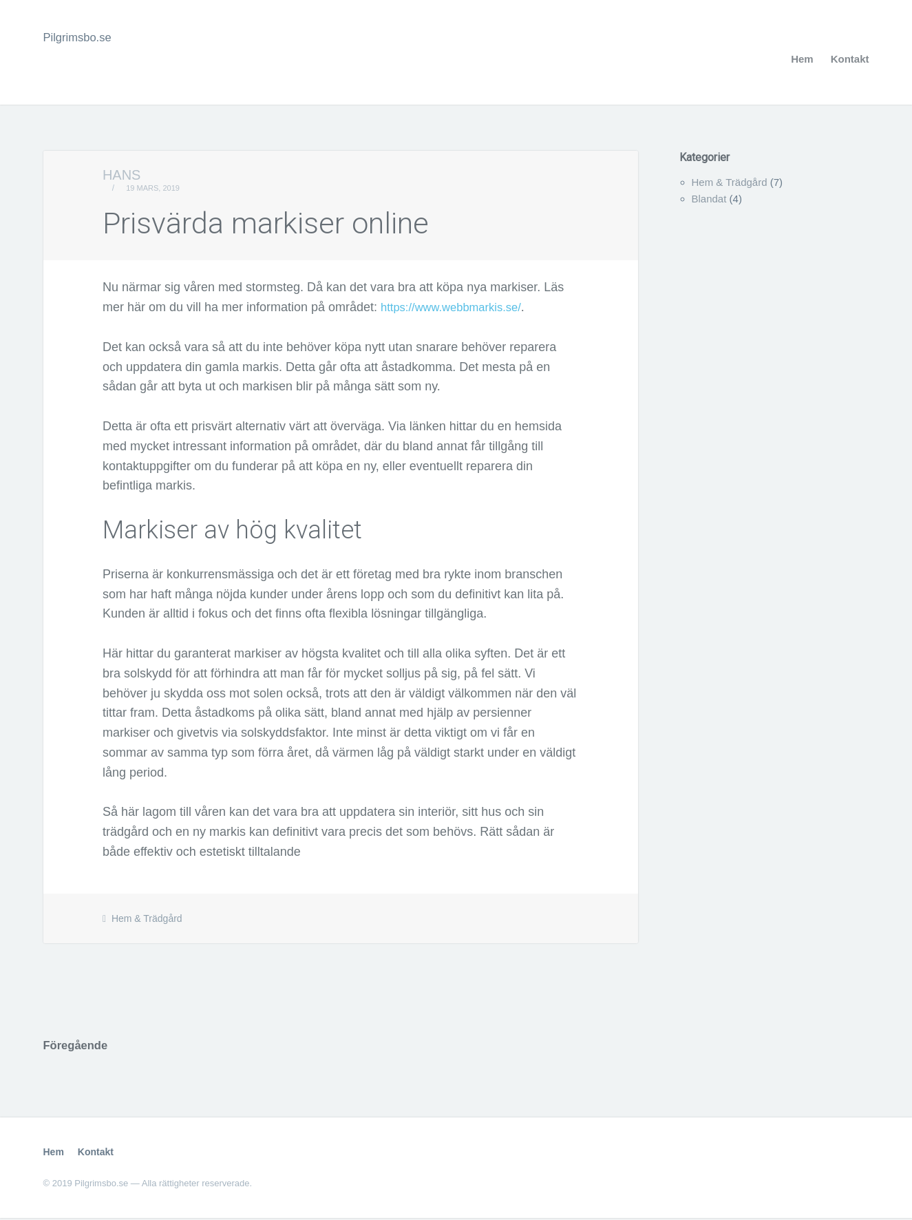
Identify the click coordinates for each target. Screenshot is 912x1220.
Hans (122, 175)
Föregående (78, 1046)
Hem (802, 59)
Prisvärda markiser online (294, 222)
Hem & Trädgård (147, 918)
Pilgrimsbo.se (80, 37)
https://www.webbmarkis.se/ (457, 307)
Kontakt (850, 59)
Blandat (709, 198)
